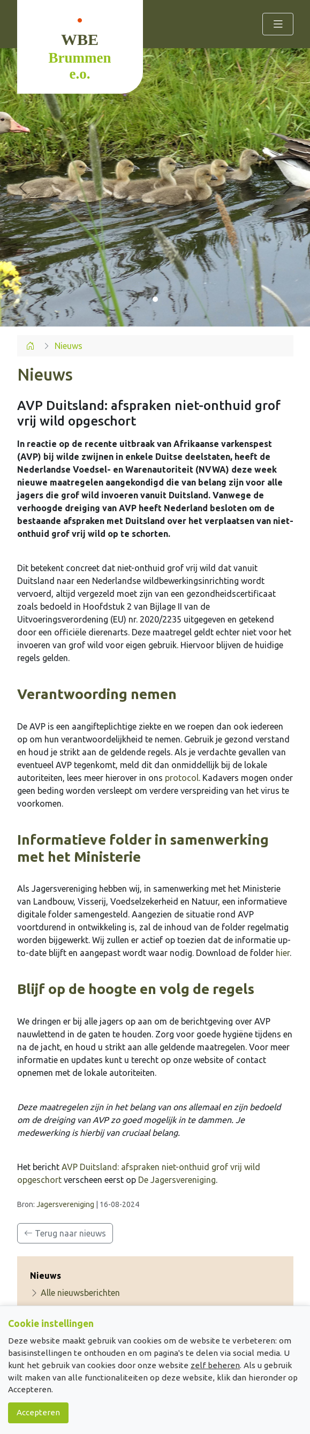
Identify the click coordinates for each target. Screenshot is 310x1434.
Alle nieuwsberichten (75, 1293)
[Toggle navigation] (277, 24)
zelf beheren (215, 1365)
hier (283, 953)
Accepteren (38, 1412)
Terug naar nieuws (65, 1233)
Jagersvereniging (65, 1204)
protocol (182, 778)
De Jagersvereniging (177, 1180)
